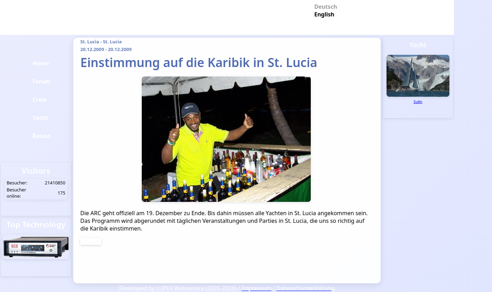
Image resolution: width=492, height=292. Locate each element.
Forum (41, 81)
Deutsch (323, 6)
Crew (39, 99)
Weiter (91, 241)
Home (40, 63)
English (323, 13)
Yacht (40, 118)
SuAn (418, 101)
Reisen (41, 136)
